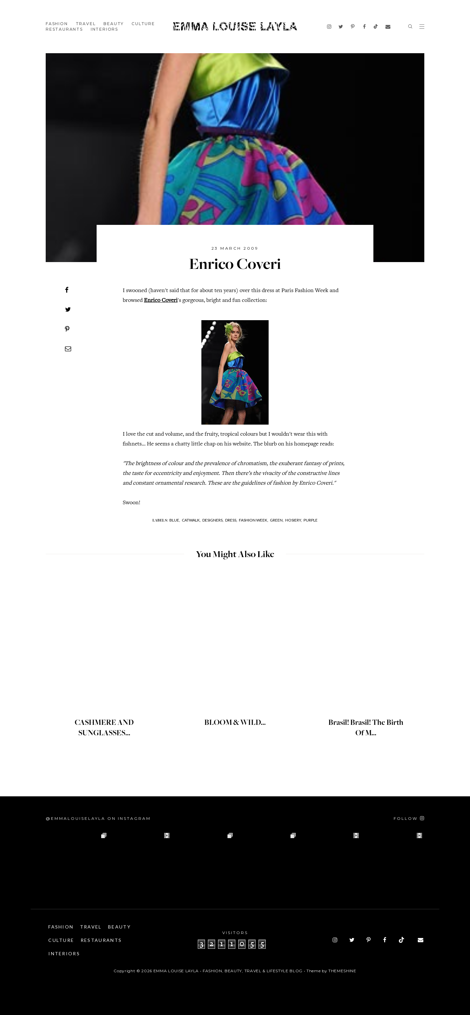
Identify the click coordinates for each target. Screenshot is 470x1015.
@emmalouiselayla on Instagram (98, 818)
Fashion (57, 23)
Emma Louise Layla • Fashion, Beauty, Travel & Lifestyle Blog (228, 970)
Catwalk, (191, 520)
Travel (86, 23)
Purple (311, 520)
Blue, (174, 520)
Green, (277, 520)
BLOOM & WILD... (235, 723)
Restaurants (64, 29)
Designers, (213, 520)
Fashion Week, (253, 520)
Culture (143, 23)
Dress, (231, 520)
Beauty (113, 23)
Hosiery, (293, 520)
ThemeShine (342, 970)
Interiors (104, 29)
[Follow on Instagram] (409, 818)
